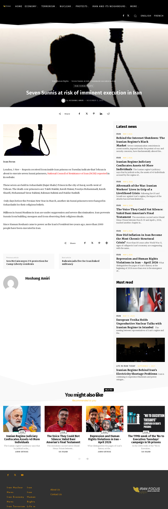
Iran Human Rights (60, 81)
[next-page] (87, 426)
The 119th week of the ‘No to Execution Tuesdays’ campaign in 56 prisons (146, 407)
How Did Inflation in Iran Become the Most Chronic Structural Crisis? (138, 223)
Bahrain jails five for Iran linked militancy (80, 263)
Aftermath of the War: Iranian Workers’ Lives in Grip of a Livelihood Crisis (139, 180)
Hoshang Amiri (76, 101)
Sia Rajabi (63, 419)
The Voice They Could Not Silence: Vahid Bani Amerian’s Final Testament (139, 200)
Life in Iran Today (125, 339)
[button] (135, 16)
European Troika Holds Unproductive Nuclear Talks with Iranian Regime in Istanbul (138, 300)
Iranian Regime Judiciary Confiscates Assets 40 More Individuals (138, 160)
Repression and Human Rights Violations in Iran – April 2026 (105, 406)
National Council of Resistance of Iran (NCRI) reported (77, 173)
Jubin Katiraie (22, 419)
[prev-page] (80, 426)
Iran (118, 134)
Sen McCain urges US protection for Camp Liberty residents (27, 263)
